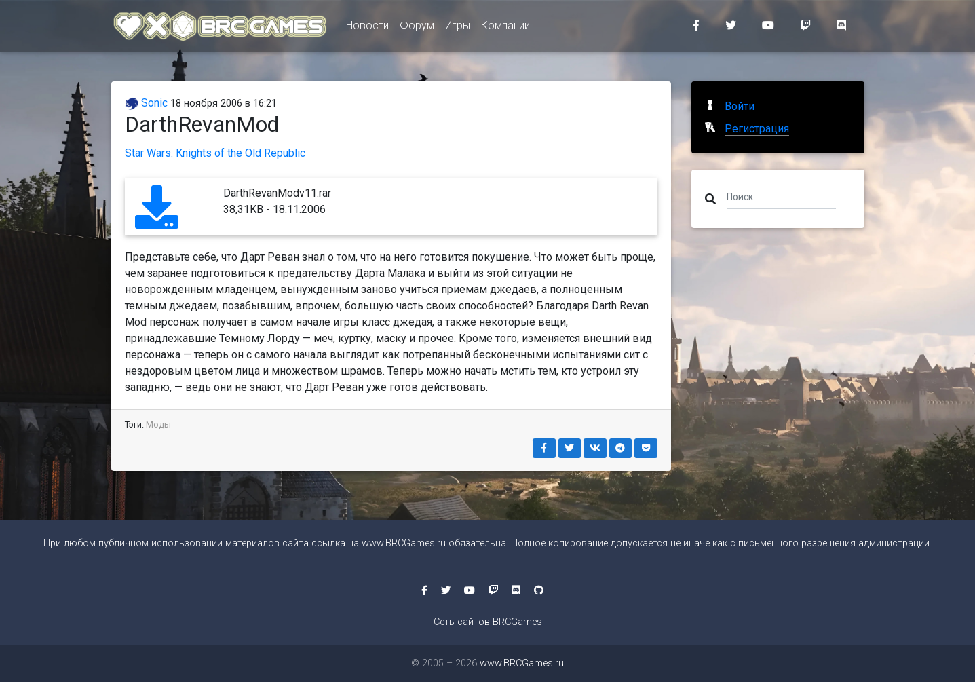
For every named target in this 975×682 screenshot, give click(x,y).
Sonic (146, 102)
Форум (417, 28)
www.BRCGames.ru (404, 543)
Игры (457, 28)
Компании (505, 28)
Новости (367, 28)
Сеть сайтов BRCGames (488, 622)
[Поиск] (781, 196)
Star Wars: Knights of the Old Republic (215, 153)
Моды (158, 424)
